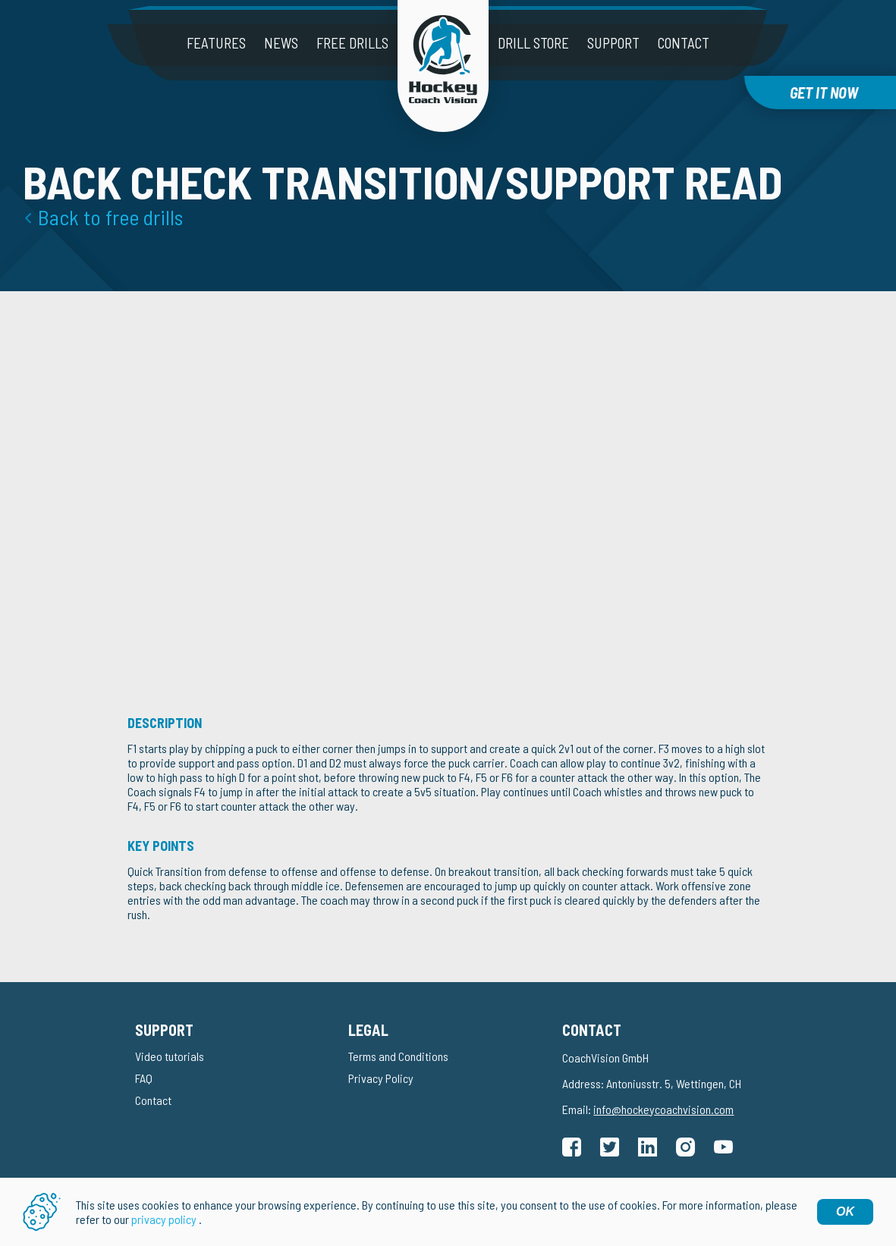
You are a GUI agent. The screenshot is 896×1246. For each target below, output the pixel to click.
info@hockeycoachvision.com (663, 1109)
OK (845, 1211)
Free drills (352, 43)
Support (613, 43)
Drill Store (533, 43)
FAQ (143, 1078)
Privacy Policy (380, 1078)
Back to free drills (110, 217)
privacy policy (163, 1219)
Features (216, 43)
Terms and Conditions (398, 1056)
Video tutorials (169, 1056)
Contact (683, 43)
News (281, 43)
